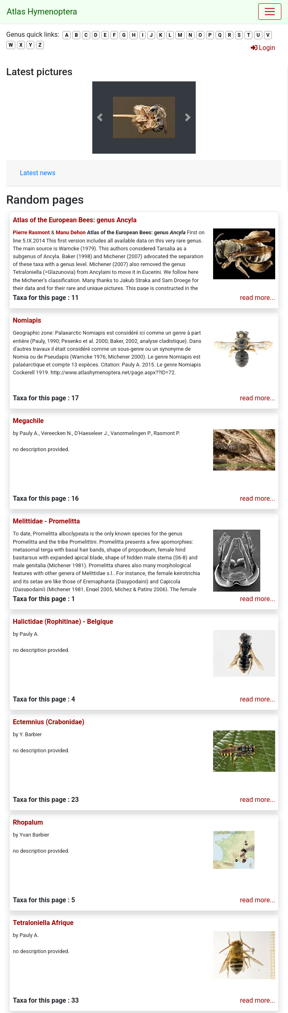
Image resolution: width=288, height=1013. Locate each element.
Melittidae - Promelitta (46, 521)
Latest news (37, 173)
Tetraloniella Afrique (43, 923)
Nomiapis (27, 320)
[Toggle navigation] (269, 11)
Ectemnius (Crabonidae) (48, 722)
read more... (257, 298)
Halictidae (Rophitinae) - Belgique (63, 621)
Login (263, 48)
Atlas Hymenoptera (42, 12)
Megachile (28, 421)
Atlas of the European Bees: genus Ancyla (75, 220)
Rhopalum (28, 822)
